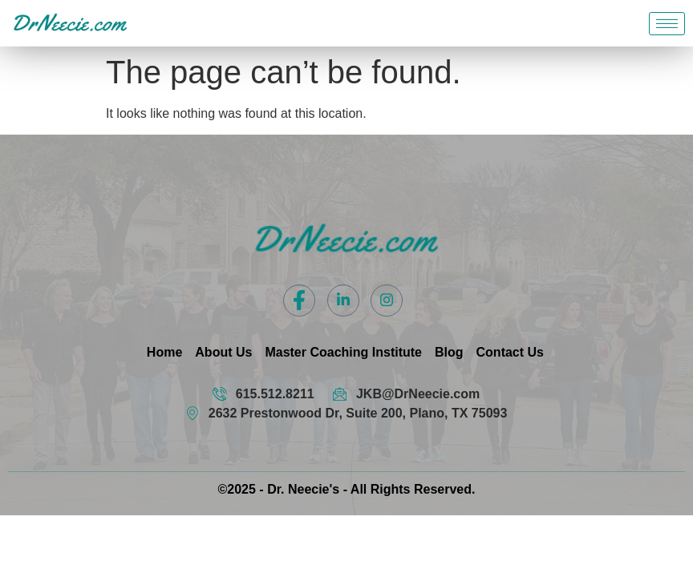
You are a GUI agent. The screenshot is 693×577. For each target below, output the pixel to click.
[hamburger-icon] (667, 23)
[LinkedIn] (343, 300)
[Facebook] (299, 300)
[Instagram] (387, 300)
